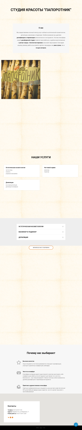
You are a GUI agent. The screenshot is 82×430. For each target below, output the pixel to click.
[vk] (8, 417)
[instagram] (10, 417)
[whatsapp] (12, 417)
